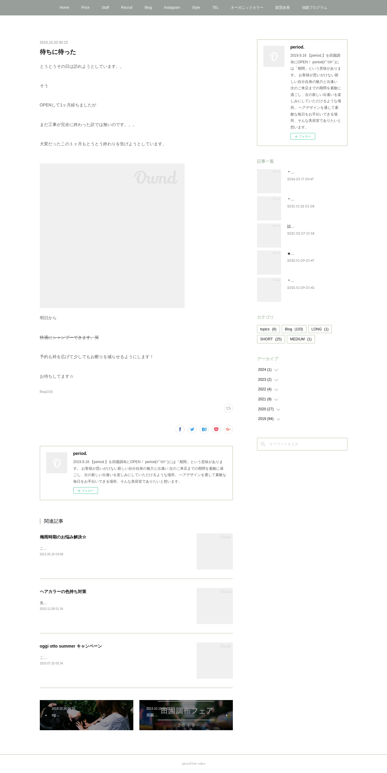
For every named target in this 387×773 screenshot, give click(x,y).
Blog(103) (46, 391)
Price (85, 7)
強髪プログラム (314, 7)
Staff (105, 7)
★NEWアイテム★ (302, 253)
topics (268, 329)
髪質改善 (282, 7)
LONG (320, 329)
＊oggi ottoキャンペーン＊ (308, 172)
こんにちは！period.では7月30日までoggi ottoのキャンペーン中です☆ (97, 657)
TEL (215, 7)
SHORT (271, 339)
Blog (148, 7)
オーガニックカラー (247, 7)
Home (64, 7)
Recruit (126, 7)
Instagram (172, 7)
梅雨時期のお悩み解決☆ (63, 537)
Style (196, 7)
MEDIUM (301, 339)
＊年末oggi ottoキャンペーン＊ (312, 281)
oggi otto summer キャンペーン (71, 646)
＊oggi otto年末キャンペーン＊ (312, 199)
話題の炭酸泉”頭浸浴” (304, 226)
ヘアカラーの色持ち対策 (63, 591)
